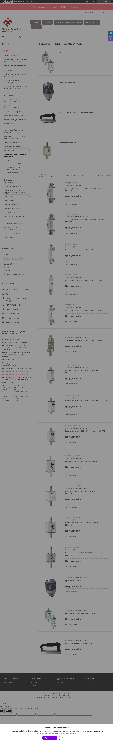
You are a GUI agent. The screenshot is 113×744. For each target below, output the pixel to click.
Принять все (49, 738)
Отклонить (66, 738)
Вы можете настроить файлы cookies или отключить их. (56, 733)
